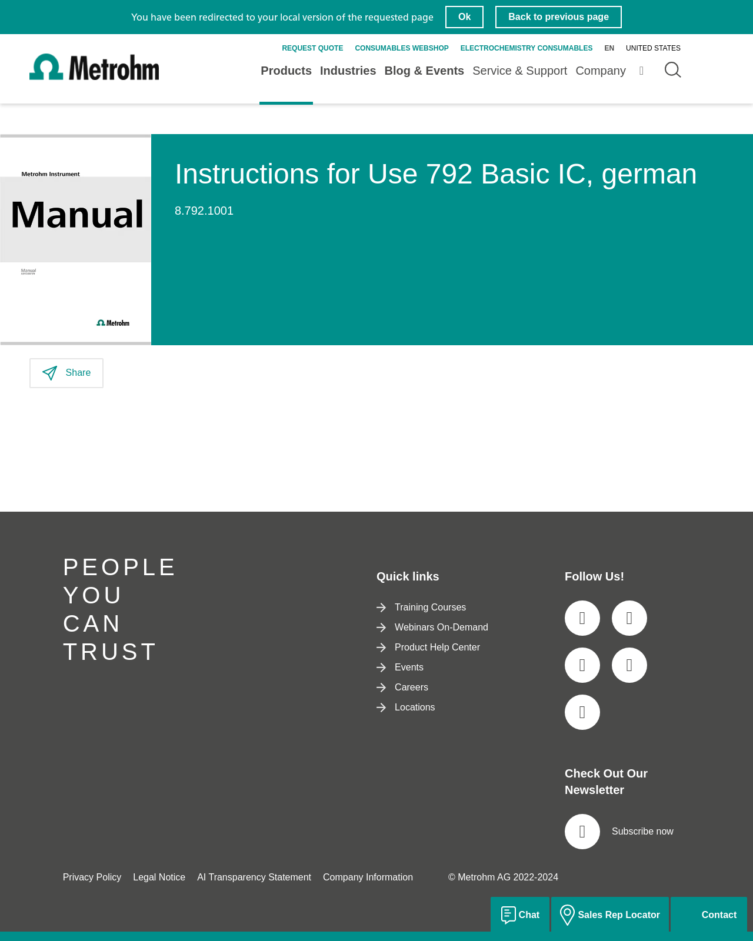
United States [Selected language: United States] (653, 48)
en (609, 48)
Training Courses (421, 607)
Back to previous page (558, 17)
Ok (464, 17)
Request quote (312, 48)
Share (66, 373)
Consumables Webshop (401, 48)
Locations (405, 707)
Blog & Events (425, 70)
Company (600, 70)
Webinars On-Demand (432, 627)
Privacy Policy (92, 877)
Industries (348, 70)
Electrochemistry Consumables (527, 48)
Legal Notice (159, 877)
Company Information (368, 877)
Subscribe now (619, 831)
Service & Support (519, 70)
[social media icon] (582, 618)
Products (286, 70)
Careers (402, 687)
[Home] (94, 77)
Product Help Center (428, 647)
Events (400, 667)
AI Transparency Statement (254, 877)
